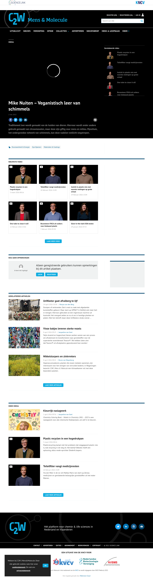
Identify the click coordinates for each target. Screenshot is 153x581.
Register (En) (112, 15)
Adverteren (48, 545)
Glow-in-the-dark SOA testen (82, 223)
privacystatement (23, 570)
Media (11, 42)
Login (40, 274)
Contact (36, 545)
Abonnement (70, 545)
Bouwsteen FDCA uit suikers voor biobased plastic (128, 93)
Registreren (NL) (126, 15)
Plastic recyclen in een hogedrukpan (126, 53)
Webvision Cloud (85, 576)
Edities (58, 545)
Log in (138, 15)
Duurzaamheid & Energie (21, 147)
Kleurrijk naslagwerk (54, 410)
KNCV (77, 570)
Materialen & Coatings (52, 147)
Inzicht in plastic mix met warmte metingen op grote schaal (127, 74)
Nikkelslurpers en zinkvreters (59, 356)
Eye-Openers (36, 147)
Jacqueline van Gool (65, 332)
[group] (125, 31)
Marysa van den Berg (66, 304)
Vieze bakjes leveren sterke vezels (62, 328)
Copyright (96, 545)
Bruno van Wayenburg (66, 360)
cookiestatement (18, 567)
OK (46, 566)
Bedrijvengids (83, 545)
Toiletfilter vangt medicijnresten (129, 62)
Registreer (51, 274)
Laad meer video (53, 241)
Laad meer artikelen (53, 385)
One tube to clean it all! (126, 82)
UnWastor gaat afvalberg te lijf (60, 300)
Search (142, 21)
